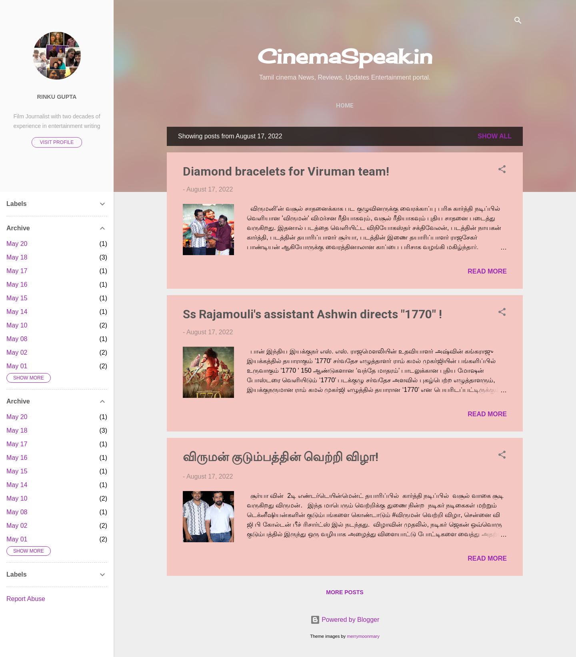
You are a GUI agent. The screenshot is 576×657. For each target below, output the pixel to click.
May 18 (16, 257)
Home (345, 105)
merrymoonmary (363, 636)
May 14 (16, 311)
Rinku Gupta (57, 97)
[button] (502, 170)
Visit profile (57, 142)
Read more (487, 271)
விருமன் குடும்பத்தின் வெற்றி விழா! (280, 457)
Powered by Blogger (345, 619)
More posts (344, 592)
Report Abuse (25, 598)
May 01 (16, 366)
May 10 (16, 325)
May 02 (16, 352)
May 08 (16, 338)
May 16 (16, 284)
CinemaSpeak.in (345, 56)
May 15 (16, 298)
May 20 (16, 243)
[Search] (518, 22)
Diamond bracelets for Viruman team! (286, 171)
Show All (495, 136)
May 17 (16, 271)
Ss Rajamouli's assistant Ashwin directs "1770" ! (312, 314)
